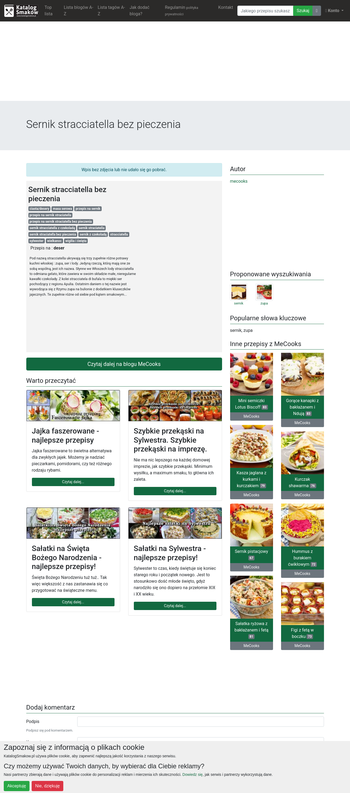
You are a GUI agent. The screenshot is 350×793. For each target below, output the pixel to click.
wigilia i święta (75, 241)
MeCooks (251, 416)
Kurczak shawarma (302, 482)
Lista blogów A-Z (78, 10)
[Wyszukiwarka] (265, 11)
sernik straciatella (91, 228)
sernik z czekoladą (93, 234)
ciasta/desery (39, 209)
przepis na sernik (88, 209)
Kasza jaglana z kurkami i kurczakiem (251, 479)
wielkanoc (54, 241)
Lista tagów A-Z (111, 10)
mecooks (239, 181)
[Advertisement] (175, 63)
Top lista (49, 10)
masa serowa (62, 209)
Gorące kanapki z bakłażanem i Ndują (302, 407)
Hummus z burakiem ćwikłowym (302, 558)
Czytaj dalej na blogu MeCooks (124, 364)
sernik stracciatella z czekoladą (52, 228)
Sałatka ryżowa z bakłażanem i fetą (251, 630)
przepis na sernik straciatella (50, 215)
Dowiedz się (192, 774)
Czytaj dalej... (73, 482)
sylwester (36, 241)
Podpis (32, 721)
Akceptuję (16, 786)
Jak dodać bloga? (139, 10)
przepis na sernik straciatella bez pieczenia (61, 221)
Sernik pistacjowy (251, 554)
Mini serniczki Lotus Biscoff (251, 404)
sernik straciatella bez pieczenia (53, 234)
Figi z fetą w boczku (302, 633)
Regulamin (181, 10)
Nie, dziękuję (47, 786)
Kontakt (225, 7)
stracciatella (119, 234)
